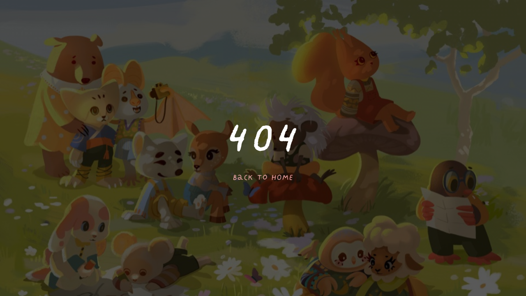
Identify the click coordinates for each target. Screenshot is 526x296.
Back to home (263, 177)
